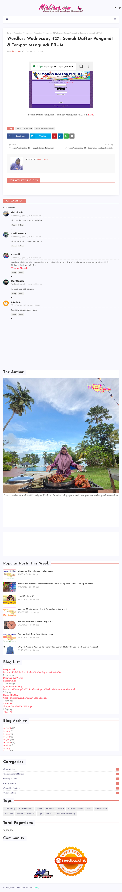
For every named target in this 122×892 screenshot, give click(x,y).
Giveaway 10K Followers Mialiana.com (35, 571)
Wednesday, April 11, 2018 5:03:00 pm (26, 258)
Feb (8, 736)
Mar (8, 734)
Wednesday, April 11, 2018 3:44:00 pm (26, 216)
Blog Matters (61, 769)
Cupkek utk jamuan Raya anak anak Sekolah (25, 698)
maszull (15, 254)
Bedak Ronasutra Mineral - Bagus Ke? (36, 622)
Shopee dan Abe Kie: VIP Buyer (18, 706)
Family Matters (61, 778)
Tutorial (49, 813)
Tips (40, 813)
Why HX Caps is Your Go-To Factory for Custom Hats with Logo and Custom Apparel (58, 647)
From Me (50, 808)
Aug (8, 748)
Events (39, 808)
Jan (8, 739)
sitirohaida (17, 212)
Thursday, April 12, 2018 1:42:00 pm (25, 305)
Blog (37, 887)
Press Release (101, 808)
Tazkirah (30, 813)
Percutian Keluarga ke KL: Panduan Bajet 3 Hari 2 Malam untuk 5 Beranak (39, 689)
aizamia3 (16, 302)
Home (9, 33)
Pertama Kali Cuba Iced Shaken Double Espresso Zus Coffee (32, 672)
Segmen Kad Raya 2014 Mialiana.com (35, 634)
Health (61, 808)
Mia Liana (15, 51)
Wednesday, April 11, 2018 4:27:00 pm (26, 237)
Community (10, 808)
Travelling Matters (61, 788)
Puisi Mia (9, 813)
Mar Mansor (17, 280)
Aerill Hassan (18, 233)
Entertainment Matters (61, 774)
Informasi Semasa (24, 128)
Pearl (89, 808)
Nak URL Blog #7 (26, 596)
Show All (8, 712)
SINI (90, 114)
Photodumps (9, 680)
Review (20, 813)
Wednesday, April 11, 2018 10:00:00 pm (26, 284)
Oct (8, 745)
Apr (8, 731)
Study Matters (61, 783)
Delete (20, 225)
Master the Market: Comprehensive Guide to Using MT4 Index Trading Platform (55, 584)
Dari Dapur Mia (26, 808)
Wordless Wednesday (23, 33)
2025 (8, 728)
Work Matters (61, 793)
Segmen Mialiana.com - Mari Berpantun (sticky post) (42, 609)
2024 (8, 742)
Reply (14, 225)
